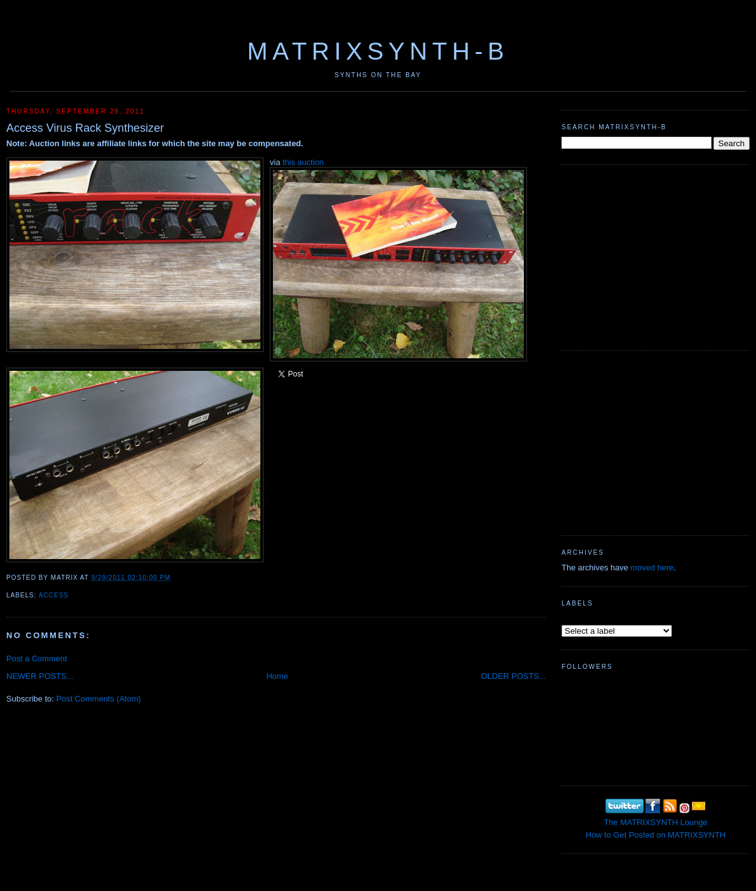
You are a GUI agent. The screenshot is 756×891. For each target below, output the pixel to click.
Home (277, 676)
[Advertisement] (656, 256)
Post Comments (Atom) (98, 698)
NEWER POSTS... (39, 676)
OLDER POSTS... (513, 676)
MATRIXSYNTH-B (378, 51)
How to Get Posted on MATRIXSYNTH (656, 835)
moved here (652, 567)
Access (53, 595)
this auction (303, 162)
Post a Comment (36, 658)
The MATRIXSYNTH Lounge (655, 822)
